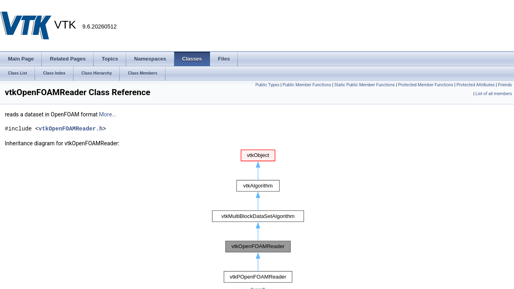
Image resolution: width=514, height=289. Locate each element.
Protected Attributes (476, 85)
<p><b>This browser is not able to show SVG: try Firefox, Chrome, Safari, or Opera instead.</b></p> (258, 216)
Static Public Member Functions (365, 85)
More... (107, 114)
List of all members (493, 93)
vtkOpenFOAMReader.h (71, 128)
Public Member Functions (307, 85)
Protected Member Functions (425, 85)
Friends (505, 85)
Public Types (267, 85)
